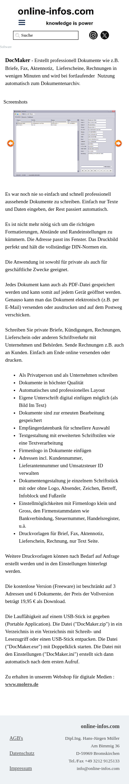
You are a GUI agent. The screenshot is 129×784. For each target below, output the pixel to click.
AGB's (16, 738)
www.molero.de (22, 684)
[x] (104, 35)
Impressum (21, 768)
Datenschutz (22, 753)
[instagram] (93, 35)
